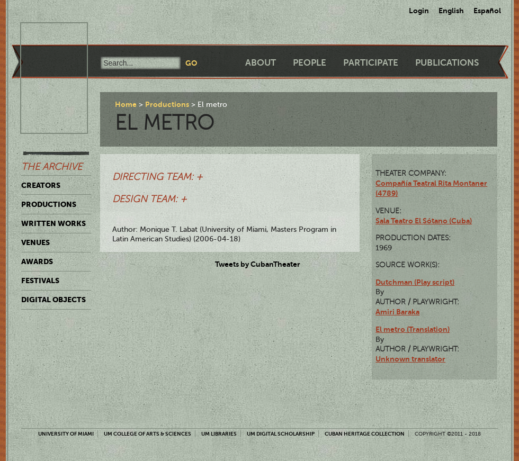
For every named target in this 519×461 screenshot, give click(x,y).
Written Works (53, 223)
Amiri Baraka (397, 312)
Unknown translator (410, 359)
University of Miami (66, 434)
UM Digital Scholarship (281, 434)
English (451, 10)
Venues (35, 242)
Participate (370, 63)
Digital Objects (53, 299)
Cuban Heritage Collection (365, 434)
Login (419, 10)
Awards (37, 261)
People (309, 63)
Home (126, 104)
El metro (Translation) (412, 329)
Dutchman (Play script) (414, 282)
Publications (447, 63)
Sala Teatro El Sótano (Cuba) (423, 220)
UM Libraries (219, 434)
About (260, 63)
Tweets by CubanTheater (257, 264)
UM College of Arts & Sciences (147, 434)
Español (487, 10)
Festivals (40, 280)
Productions (48, 204)
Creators (40, 185)
